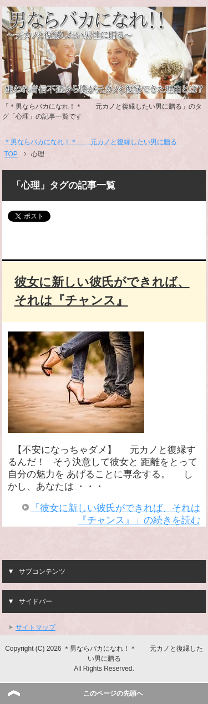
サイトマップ (35, 627)
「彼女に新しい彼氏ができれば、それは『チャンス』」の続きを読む (115, 514)
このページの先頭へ (113, 693)
